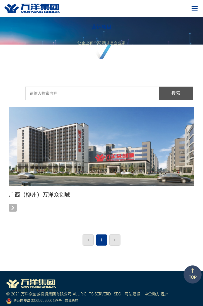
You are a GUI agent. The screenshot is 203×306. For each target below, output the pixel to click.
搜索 (175, 93)
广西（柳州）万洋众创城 (39, 195)
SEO (117, 294)
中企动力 (152, 294)
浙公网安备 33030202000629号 (37, 301)
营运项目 (101, 27)
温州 (165, 294)
